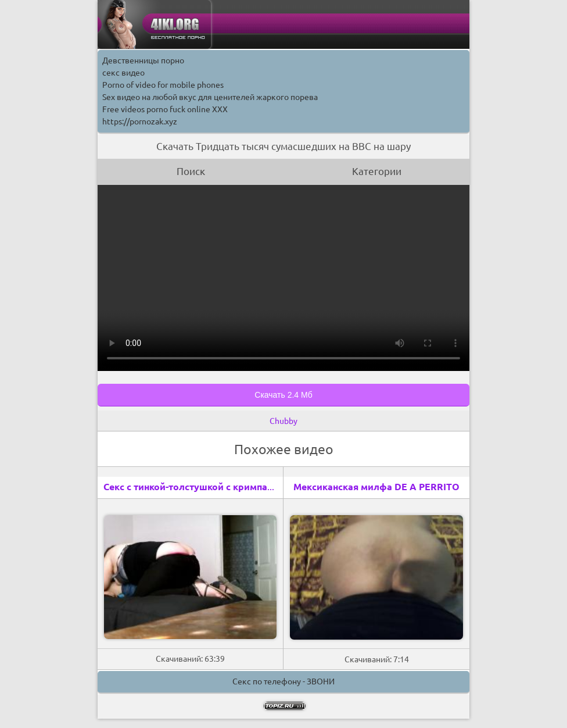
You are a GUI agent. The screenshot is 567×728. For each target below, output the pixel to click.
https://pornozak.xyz (139, 121)
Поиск (191, 171)
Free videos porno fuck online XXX (165, 109)
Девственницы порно (143, 60)
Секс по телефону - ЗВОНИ (283, 681)
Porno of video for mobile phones (163, 85)
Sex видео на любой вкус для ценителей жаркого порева (210, 97)
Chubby (283, 421)
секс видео (123, 72)
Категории (376, 171)
